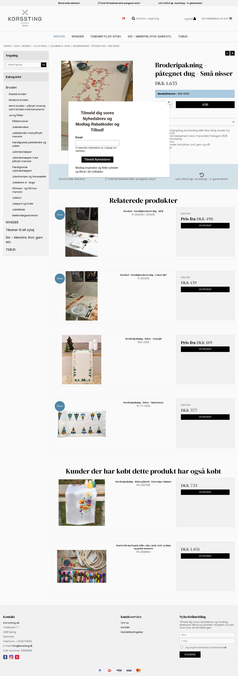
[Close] (168, 102)
